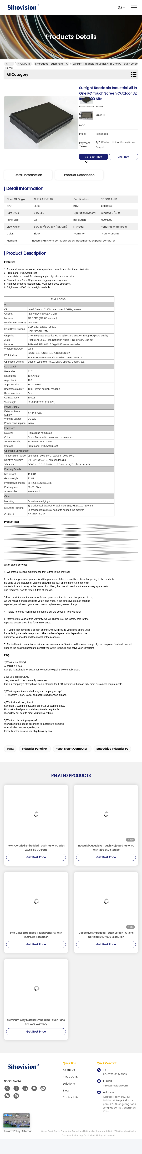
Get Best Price (93, 157)
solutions (69, 1084)
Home (9, 64)
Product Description (79, 175)
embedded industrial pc (112, 749)
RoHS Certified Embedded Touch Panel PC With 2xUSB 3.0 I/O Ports (36, 848)
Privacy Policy (12, 1131)
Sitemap (27, 1131)
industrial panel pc (34, 749)
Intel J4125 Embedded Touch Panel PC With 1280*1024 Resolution (36, 935)
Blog (66, 1091)
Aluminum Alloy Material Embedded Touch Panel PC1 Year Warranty (36, 1022)
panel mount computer (71, 749)
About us (69, 1070)
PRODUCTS (24, 63)
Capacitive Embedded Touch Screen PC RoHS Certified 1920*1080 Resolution (106, 935)
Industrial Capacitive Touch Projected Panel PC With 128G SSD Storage (106, 848)
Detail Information (28, 175)
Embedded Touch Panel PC (51, 63)
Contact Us (70, 1097)
